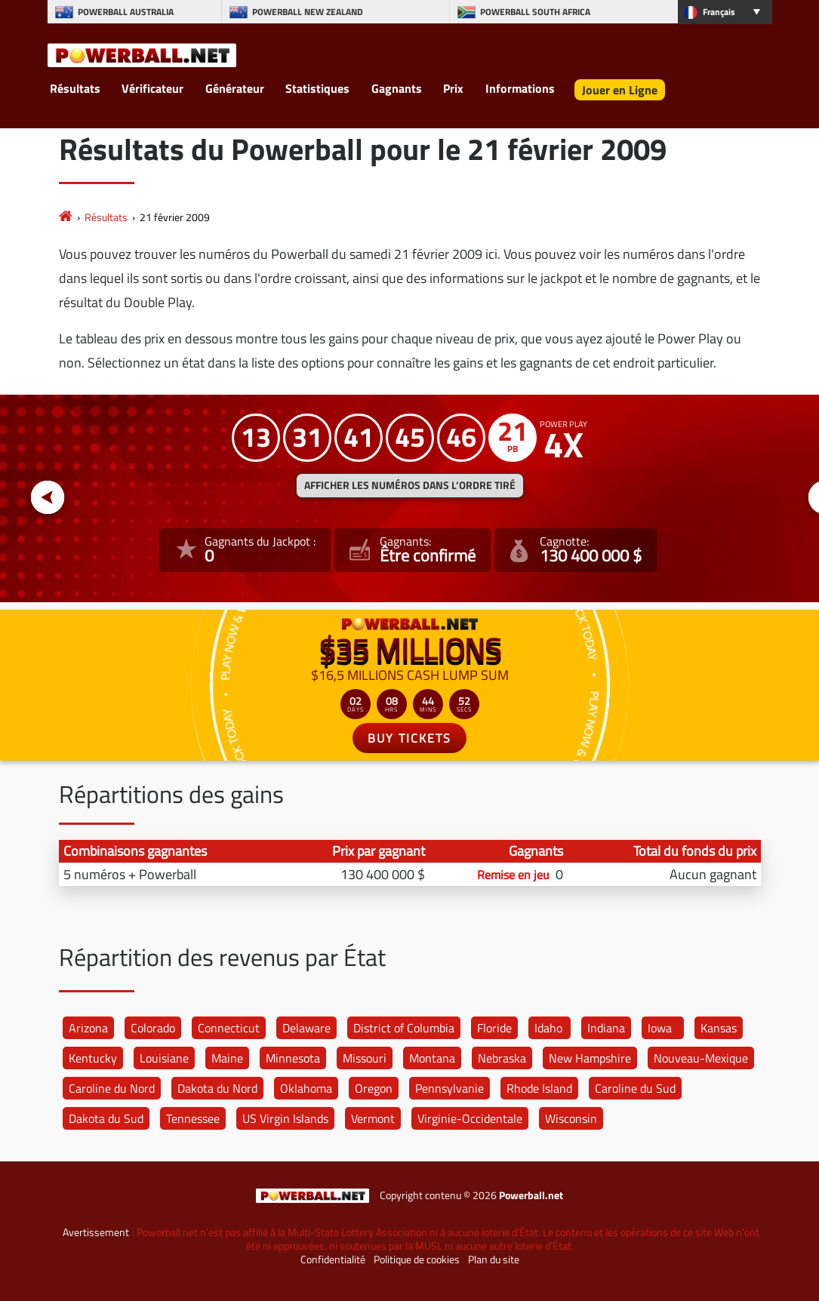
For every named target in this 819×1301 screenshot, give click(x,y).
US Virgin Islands (285, 1118)
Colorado (153, 1028)
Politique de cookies (417, 1259)
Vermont (373, 1118)
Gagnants (396, 88)
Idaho (548, 1028)
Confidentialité (332, 1259)
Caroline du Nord (112, 1088)
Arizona (88, 1028)
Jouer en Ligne (619, 90)
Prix (453, 88)
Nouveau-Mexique (701, 1058)
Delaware (306, 1028)
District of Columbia (403, 1028)
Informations (520, 88)
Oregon (374, 1088)
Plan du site (493, 1259)
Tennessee (193, 1118)
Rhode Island (539, 1088)
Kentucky (93, 1058)
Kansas (718, 1028)
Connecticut (229, 1028)
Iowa (660, 1028)
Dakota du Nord (217, 1088)
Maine (227, 1058)
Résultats (75, 88)
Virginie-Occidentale (469, 1118)
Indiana (606, 1028)
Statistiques (317, 88)
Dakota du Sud (106, 1118)
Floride (494, 1028)
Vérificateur (152, 88)
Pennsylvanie (449, 1088)
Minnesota (293, 1058)
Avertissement (96, 1232)
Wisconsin (571, 1118)
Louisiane (164, 1058)
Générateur (234, 88)
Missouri (364, 1058)
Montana (432, 1058)
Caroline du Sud (635, 1088)
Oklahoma (306, 1088)
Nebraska (502, 1058)
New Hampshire (590, 1058)
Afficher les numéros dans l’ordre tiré (410, 485)
